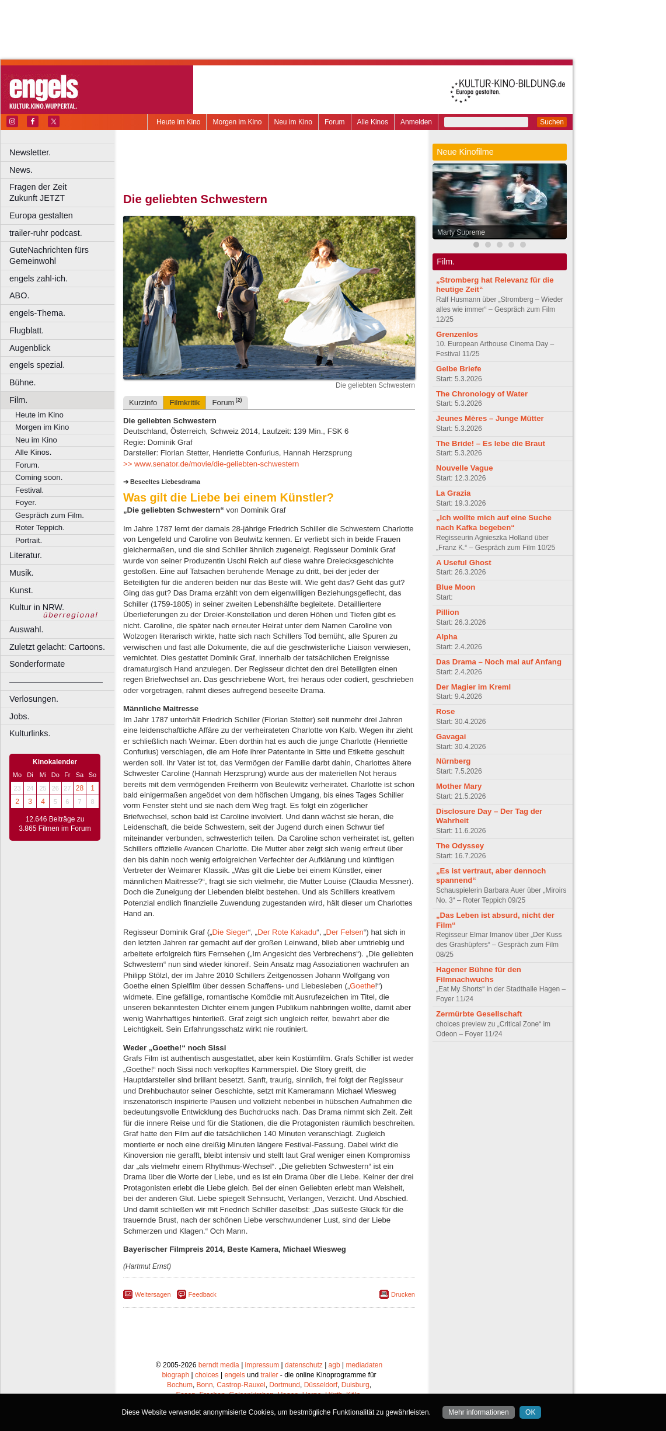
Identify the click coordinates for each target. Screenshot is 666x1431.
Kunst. (21, 590)
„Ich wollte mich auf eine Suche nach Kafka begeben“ (494, 522)
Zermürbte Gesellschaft (479, 1013)
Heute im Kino (178, 122)
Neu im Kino (293, 122)
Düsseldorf (320, 1385)
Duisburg (355, 1385)
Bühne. (22, 382)
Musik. (21, 572)
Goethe (362, 985)
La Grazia (453, 493)
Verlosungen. (33, 699)
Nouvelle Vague (464, 468)
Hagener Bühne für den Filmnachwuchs (478, 974)
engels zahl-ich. (38, 278)
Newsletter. (30, 152)
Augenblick (29, 348)
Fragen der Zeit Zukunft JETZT (63, 192)
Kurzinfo (143, 402)
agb (334, 1365)
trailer (269, 1375)
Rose (445, 711)
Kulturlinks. (29, 733)
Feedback (203, 1294)
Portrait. (28, 540)
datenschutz (304, 1365)
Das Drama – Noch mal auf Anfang (499, 661)
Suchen (552, 122)
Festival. (29, 490)
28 (79, 788)
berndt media (218, 1365)
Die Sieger (230, 932)
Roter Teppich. (40, 527)
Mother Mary (459, 786)
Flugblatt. (26, 330)
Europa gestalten (41, 215)
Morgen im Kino (236, 122)
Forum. (27, 465)
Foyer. (26, 502)
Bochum (180, 1385)
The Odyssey (460, 845)
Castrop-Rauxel (241, 1385)
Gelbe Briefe (459, 368)
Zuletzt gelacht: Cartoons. (57, 647)
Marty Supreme (461, 232)
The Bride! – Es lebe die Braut (490, 443)
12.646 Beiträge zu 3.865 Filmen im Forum (54, 824)
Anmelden (416, 122)
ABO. (19, 295)
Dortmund (284, 1385)
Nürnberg (453, 761)
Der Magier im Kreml (473, 687)
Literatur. (25, 555)
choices (207, 1375)
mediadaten (364, 1365)
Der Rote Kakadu (286, 932)
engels (234, 1375)
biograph (175, 1375)
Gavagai (451, 736)
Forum (335, 122)
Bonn (205, 1385)
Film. (18, 400)
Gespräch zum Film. (49, 515)
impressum (262, 1365)
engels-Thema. (37, 313)
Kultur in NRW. (36, 607)
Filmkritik (184, 402)
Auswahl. (26, 629)
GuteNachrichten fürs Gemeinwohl (49, 255)
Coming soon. (38, 477)
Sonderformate (37, 664)
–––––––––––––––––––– (56, 681)
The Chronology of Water (482, 393)
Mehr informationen (478, 1412)
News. (21, 170)
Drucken (403, 1294)
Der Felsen (345, 932)
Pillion (447, 612)
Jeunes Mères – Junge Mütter (490, 418)
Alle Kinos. (33, 452)
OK (530, 1412)
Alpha (447, 636)
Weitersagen (153, 1294)
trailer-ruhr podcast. (45, 233)
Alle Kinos (372, 122)
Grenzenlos (457, 334)
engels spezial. (37, 365)
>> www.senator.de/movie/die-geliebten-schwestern (211, 463)
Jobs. (19, 716)
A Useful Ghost (463, 562)
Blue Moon (455, 587)
